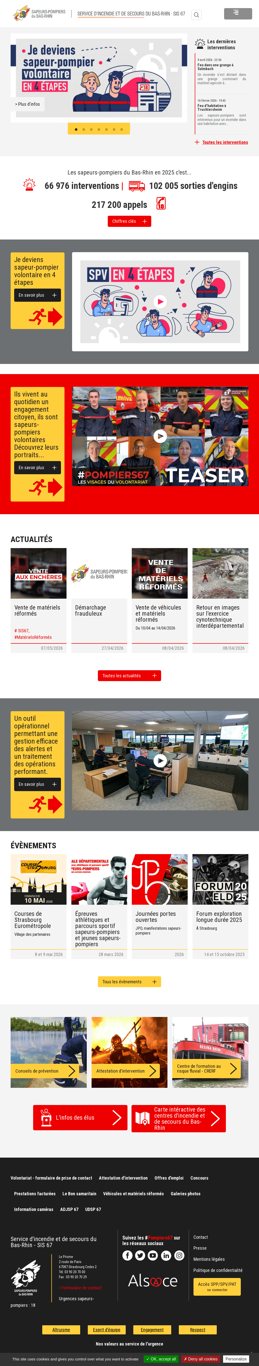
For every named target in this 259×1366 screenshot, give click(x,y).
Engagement (152, 1326)
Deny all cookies (201, 1359)
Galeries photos (186, 1190)
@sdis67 (179, 1252)
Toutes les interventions (225, 142)
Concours (199, 1174)
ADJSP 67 (69, 1206)
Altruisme (61, 1326)
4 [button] (98, 129)
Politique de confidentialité (218, 1267)
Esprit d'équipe (106, 1326)
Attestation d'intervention (123, 1174)
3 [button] (91, 129)
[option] (99, 78)
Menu (219, 14)
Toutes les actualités (121, 673)
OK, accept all (161, 1359)
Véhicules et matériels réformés (133, 1190)
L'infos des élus (75, 1114)
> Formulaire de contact (80, 1284)
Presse (200, 1244)
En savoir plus (31, 293)
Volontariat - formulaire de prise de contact (51, 1174)
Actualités (31, 537)
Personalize (236, 1359)
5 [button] (106, 129)
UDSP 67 (93, 1206)
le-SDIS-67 (140, 1252)
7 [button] (121, 129)
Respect (197, 1326)
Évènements (33, 842)
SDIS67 (127, 1252)
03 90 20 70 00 (74, 1268)
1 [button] (76, 129)
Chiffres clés (124, 220)
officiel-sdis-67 (153, 1252)
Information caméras (33, 1206)
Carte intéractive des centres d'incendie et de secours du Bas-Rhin (179, 1115)
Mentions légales (209, 1256)
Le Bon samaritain (79, 1190)
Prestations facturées (35, 1190)
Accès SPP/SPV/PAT (217, 1283)
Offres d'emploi (169, 1174)
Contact (200, 1233)
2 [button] (83, 129)
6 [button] (114, 129)
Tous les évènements (122, 978)
